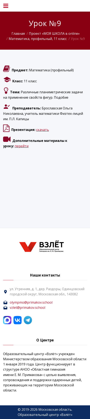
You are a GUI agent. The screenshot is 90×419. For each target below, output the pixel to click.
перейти (21, 146)
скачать (42, 129)
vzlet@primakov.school (27, 307)
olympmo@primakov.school (31, 302)
